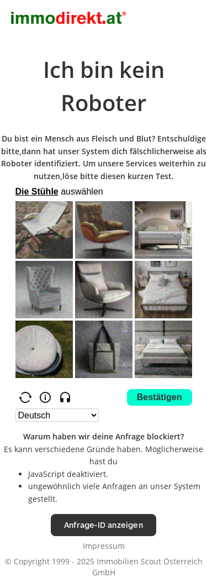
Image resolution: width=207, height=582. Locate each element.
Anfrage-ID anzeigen (103, 524)
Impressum (104, 546)
